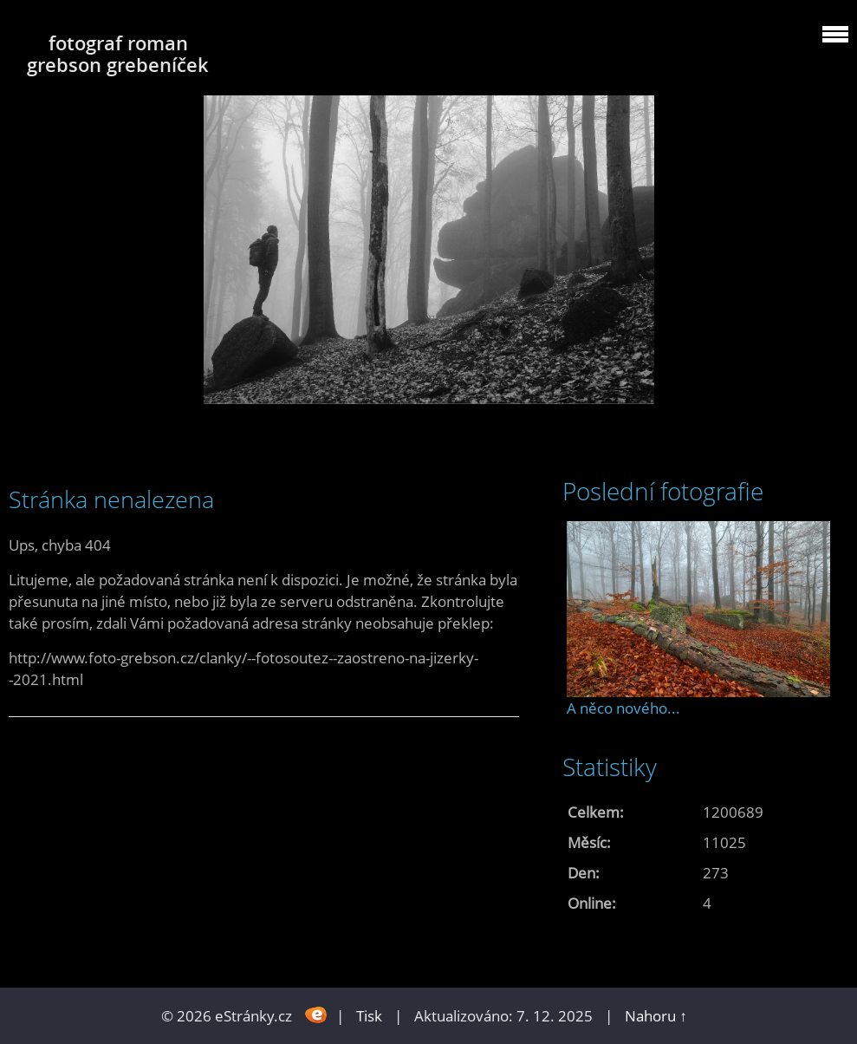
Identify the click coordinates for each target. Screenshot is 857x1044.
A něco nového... (623, 708)
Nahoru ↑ (656, 1016)
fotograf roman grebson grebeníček (118, 53)
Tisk (369, 1016)
